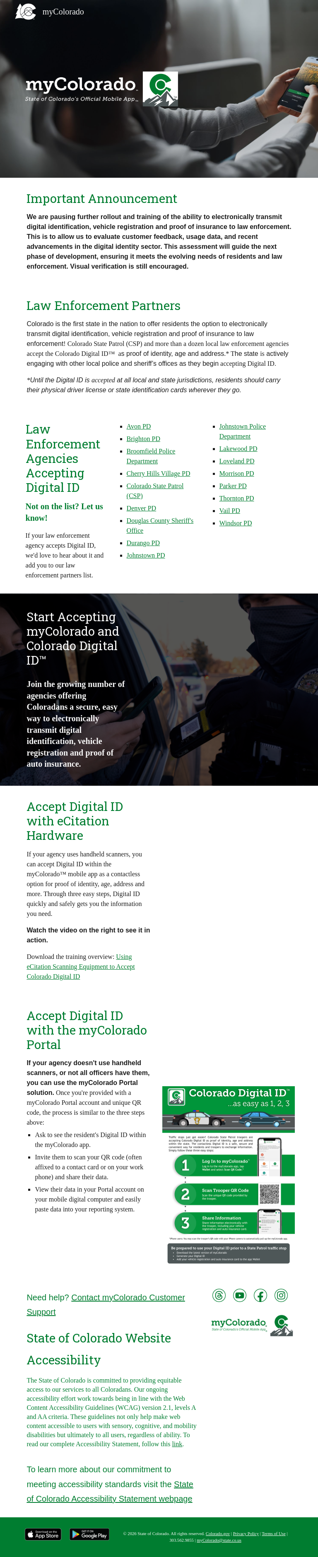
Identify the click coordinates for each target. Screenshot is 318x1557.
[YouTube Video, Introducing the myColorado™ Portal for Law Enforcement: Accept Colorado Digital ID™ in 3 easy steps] (228, 1042)
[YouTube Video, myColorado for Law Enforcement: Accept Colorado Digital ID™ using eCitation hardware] (228, 833)
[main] (158, 231)
